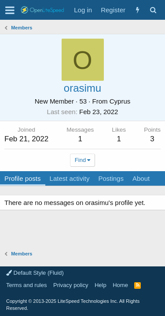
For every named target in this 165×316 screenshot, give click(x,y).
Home (120, 285)
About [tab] (141, 178)
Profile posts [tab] (22, 178)
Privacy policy (70, 285)
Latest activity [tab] (70, 178)
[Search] (153, 10)
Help (100, 285)
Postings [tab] (111, 178)
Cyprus (120, 101)
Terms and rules (26, 285)
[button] (10, 10)
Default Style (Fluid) (35, 272)
